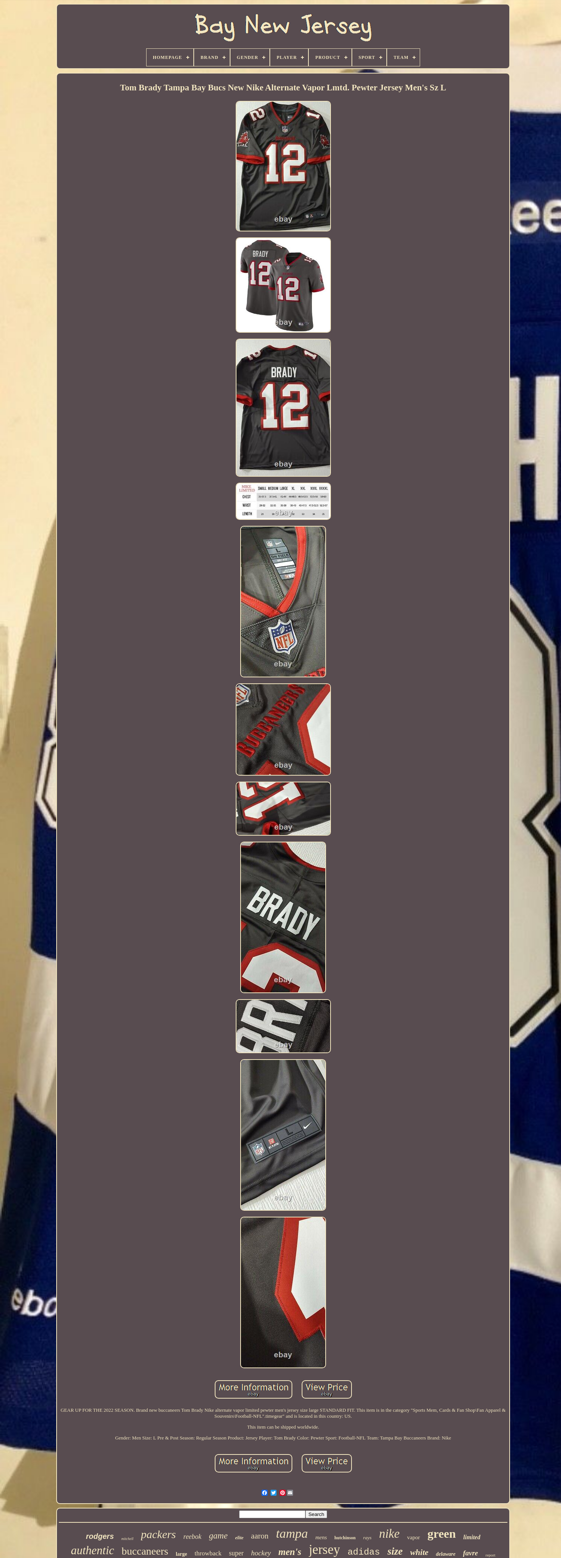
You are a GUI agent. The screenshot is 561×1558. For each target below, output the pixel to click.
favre (470, 1553)
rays (367, 1537)
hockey (261, 1553)
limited (471, 1537)
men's (289, 1552)
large (181, 1554)
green (442, 1533)
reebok (192, 1536)
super (236, 1553)
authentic (92, 1550)
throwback (207, 1553)
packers (158, 1534)
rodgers (100, 1536)
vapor (413, 1537)
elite (239, 1537)
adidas (363, 1552)
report (490, 1555)
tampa (292, 1533)
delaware (445, 1554)
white (419, 1552)
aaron (260, 1535)
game (218, 1535)
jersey (324, 1549)
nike (389, 1533)
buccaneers (145, 1551)
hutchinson (345, 1537)
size (395, 1551)
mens (321, 1537)
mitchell (127, 1539)
